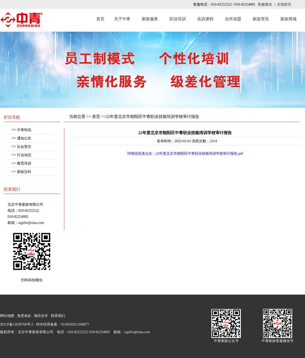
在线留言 (284, 4)
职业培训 (178, 19)
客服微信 (265, 4)
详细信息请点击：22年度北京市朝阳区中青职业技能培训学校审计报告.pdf (185, 153)
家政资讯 (261, 19)
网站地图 (7, 316)
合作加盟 (233, 19)
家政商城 (288, 19)
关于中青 (122, 19)
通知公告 (24, 138)
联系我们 (58, 316)
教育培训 (24, 163)
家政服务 (150, 19)
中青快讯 (24, 130)
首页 (100, 19)
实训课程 (205, 19)
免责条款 (24, 316)
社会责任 (24, 147)
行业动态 (24, 155)
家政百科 (24, 172)
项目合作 (41, 316)
